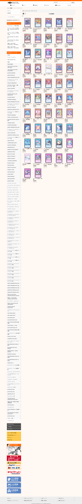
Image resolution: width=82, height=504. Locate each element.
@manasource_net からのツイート (13, 20)
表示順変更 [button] (51, 13)
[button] (69, 5)
